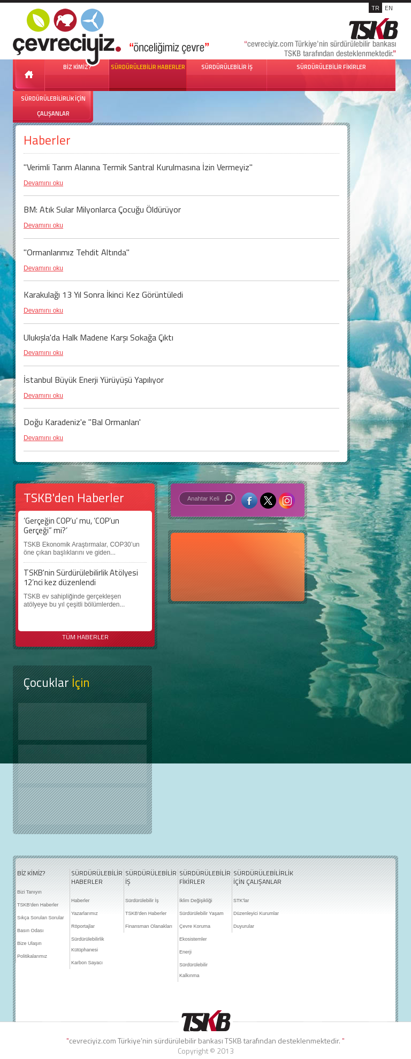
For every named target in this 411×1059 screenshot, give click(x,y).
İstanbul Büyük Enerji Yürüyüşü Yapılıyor (94, 379)
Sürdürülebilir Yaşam (201, 913)
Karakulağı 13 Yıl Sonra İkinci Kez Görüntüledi (103, 294)
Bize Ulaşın (29, 943)
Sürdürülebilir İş (142, 900)
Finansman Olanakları (148, 926)
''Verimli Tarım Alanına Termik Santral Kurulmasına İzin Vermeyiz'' (138, 167)
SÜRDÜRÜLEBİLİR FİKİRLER (331, 67)
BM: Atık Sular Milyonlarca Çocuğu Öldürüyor (102, 209)
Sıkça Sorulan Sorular (40, 917)
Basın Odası (30, 930)
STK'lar (241, 900)
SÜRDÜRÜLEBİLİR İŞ (227, 67)
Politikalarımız (32, 956)
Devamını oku (43, 183)
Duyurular (243, 926)
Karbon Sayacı (87, 962)
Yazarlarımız (84, 913)
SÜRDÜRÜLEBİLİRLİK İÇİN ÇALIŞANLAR (53, 106)
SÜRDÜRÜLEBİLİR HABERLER (148, 67)
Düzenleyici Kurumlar (256, 913)
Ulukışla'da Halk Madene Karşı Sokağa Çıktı (98, 337)
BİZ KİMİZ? (31, 873)
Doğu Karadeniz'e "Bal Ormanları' (82, 421)
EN (389, 8)
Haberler (80, 900)
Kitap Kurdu (82, 806)
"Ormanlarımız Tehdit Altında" (77, 252)
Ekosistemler (193, 939)
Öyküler (82, 764)
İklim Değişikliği (195, 900)
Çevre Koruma (194, 926)
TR (375, 8)
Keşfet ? (82, 721)
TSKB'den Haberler (37, 904)
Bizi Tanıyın (29, 892)
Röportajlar (83, 926)
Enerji (185, 952)
